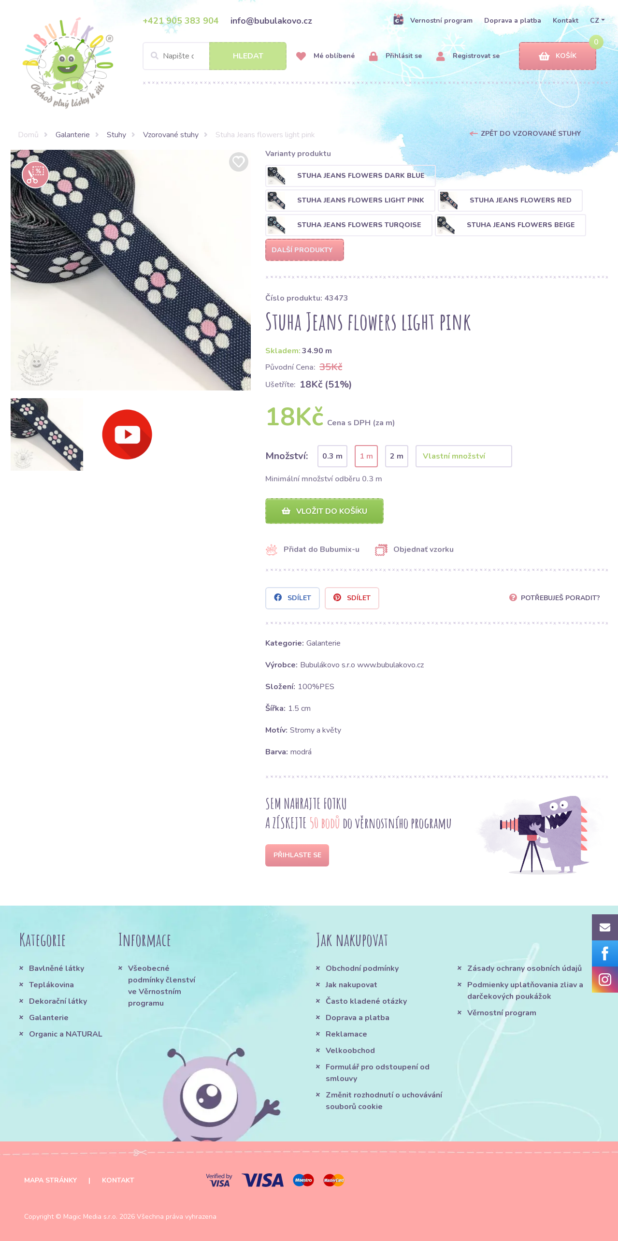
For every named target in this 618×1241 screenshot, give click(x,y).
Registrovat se (468, 56)
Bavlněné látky (56, 968)
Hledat (248, 56)
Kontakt (565, 20)
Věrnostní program (501, 1013)
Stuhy (116, 135)
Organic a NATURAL (65, 1034)
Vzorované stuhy (171, 135)
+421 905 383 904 (181, 21)
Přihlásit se (395, 56)
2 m (396, 456)
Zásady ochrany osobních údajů (524, 968)
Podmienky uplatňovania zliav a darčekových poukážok (525, 991)
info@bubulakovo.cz (271, 21)
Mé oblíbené (325, 56)
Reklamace (346, 1034)
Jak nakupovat (351, 985)
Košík (557, 56)
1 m (366, 456)
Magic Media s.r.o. (90, 1216)
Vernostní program (433, 20)
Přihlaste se (297, 855)
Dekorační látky (58, 1001)
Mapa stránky (50, 1180)
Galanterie (73, 135)
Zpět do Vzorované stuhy (531, 133)
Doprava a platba (512, 20)
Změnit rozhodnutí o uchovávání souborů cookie (384, 1101)
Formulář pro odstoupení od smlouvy (378, 1073)
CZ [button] (594, 20)
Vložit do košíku (324, 511)
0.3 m (332, 456)
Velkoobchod (350, 1050)
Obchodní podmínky (362, 968)
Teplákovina (51, 985)
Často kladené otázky (366, 1001)
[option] (131, 270)
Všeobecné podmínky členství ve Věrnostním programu (161, 986)
